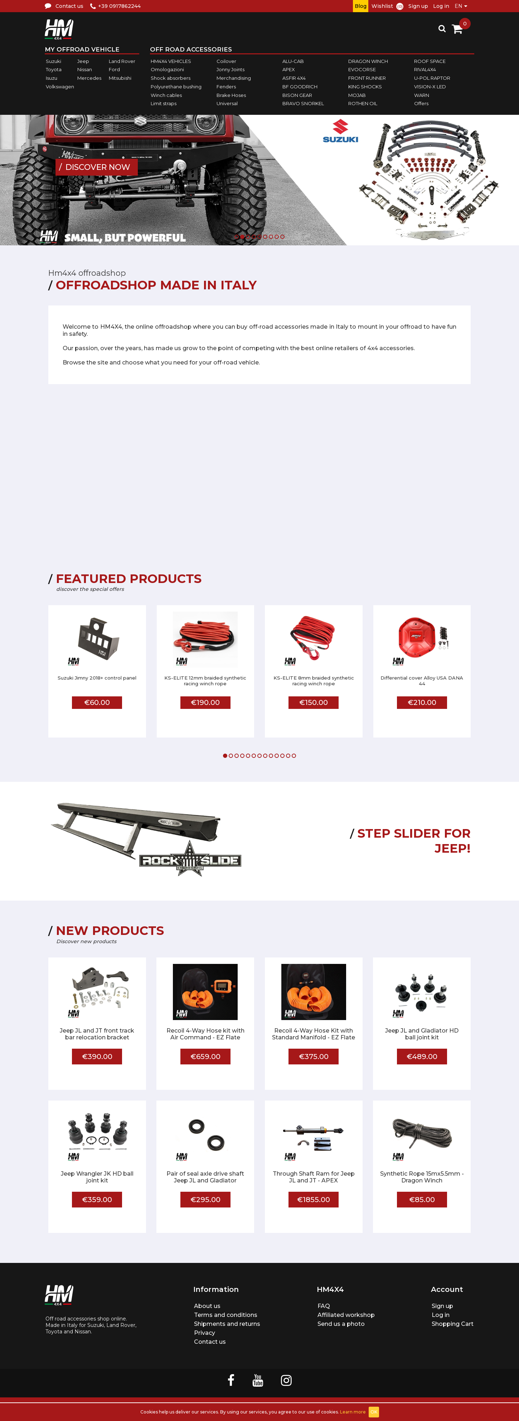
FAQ (323, 1306)
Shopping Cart (453, 1323)
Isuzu (51, 78)
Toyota (54, 70)
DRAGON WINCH (368, 61)
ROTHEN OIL (362, 103)
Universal (227, 103)
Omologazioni (167, 70)
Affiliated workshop (346, 1315)
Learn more (353, 1412)
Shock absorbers (170, 78)
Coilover (226, 61)
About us (207, 1306)
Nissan (84, 70)
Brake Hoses (231, 95)
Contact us (210, 1341)
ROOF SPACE (430, 61)
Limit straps (163, 103)
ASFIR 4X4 (294, 78)
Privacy (204, 1332)
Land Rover (122, 61)
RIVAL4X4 (425, 70)
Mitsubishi (120, 78)
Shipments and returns (227, 1323)
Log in (441, 6)
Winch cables (166, 95)
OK (373, 1412)
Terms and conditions (225, 1315)
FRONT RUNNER (367, 78)
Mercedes (89, 78)
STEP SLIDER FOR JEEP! (414, 841)
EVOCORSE (362, 70)
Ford (114, 70)
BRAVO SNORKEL (303, 103)
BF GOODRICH (299, 86)
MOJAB (357, 95)
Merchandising (234, 78)
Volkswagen (60, 86)
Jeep (83, 61)
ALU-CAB (293, 61)
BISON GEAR (297, 95)
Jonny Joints (230, 70)
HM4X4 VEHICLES (171, 61)
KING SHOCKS (365, 86)
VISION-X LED (430, 86)
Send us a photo (341, 1323)
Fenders (226, 86)
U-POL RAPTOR (432, 78)
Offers (421, 103)
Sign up (418, 6)
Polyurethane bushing (176, 86)
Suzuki (53, 61)
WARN (421, 95)
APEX (288, 70)
